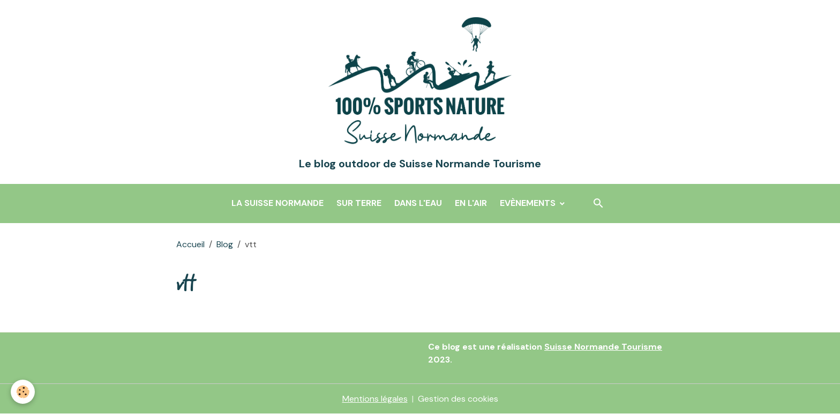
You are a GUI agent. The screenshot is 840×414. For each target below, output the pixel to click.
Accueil (190, 244)
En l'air (471, 203)
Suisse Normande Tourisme (603, 346)
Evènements (529, 203)
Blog (224, 244)
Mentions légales (375, 398)
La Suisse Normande (277, 203)
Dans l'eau (418, 203)
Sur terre (358, 203)
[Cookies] (23, 392)
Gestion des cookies (458, 398)
